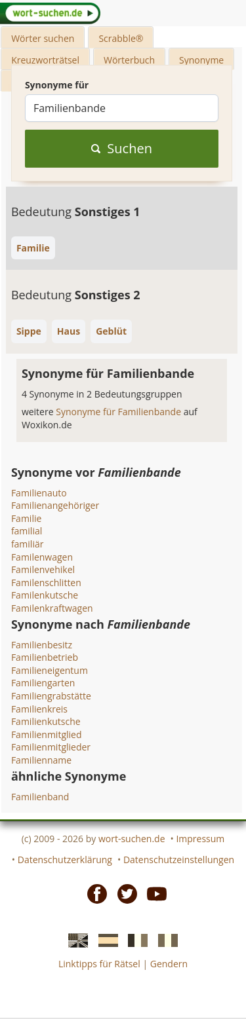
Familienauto (39, 493)
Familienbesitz (41, 645)
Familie (26, 518)
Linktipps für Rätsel (99, 963)
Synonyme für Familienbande (119, 411)
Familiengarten (43, 682)
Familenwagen (42, 557)
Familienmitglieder (51, 747)
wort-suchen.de (131, 838)
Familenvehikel (43, 569)
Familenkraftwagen (52, 608)
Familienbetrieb (44, 657)
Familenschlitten (46, 582)
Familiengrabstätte (51, 696)
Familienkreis (39, 709)
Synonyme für (57, 85)
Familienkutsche (46, 721)
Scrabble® (120, 38)
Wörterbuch (129, 60)
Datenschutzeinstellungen (178, 859)
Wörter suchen (42, 38)
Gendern (169, 963)
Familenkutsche (44, 595)
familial (26, 531)
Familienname (41, 760)
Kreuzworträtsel (45, 60)
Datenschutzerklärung (65, 859)
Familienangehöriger (55, 505)
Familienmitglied (46, 734)
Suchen (121, 148)
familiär (27, 544)
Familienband (40, 796)
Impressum (200, 838)
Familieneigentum (49, 670)
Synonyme (201, 60)
